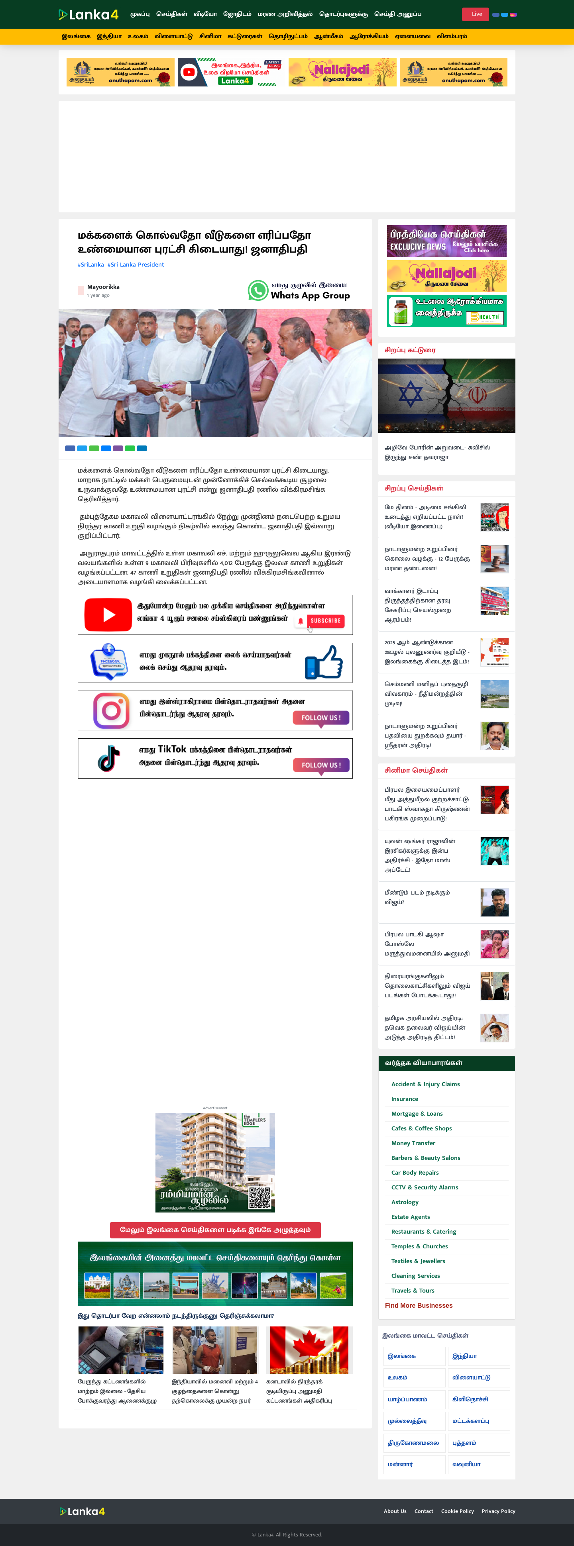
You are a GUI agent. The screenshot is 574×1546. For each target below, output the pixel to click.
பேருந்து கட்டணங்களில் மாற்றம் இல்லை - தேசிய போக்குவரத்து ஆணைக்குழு (117, 1397)
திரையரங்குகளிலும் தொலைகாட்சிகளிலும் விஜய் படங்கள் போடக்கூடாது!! (427, 992)
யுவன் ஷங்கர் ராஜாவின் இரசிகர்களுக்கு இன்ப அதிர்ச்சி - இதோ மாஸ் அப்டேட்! (420, 862)
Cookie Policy (457, 1511)
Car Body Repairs (412, 1179)
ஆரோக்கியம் (369, 36)
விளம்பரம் (452, 36)
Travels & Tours (409, 1297)
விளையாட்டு (174, 36)
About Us (395, 1511)
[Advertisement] (287, 162)
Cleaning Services (412, 1282)
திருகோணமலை (413, 1448)
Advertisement (215, 1113)
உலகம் (138, 36)
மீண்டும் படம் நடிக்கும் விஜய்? (417, 903)
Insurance (401, 1105)
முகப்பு (140, 14)
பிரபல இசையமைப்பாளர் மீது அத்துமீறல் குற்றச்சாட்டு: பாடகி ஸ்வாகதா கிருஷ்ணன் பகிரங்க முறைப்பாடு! (427, 810)
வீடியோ (205, 14)
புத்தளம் (464, 1448)
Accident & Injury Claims (422, 1090)
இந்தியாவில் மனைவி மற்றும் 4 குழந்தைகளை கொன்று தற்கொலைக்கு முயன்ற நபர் (215, 1397)
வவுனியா (466, 1470)
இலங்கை (76, 36)
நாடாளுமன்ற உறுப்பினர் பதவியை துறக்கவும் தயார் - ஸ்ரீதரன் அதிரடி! (425, 742)
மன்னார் (400, 1470)
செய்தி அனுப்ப (398, 14)
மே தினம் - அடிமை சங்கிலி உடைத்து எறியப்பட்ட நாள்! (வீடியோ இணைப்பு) (425, 523)
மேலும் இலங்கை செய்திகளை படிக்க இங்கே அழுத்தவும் (215, 1236)
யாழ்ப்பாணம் (407, 1405)
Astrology (402, 1208)
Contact (424, 1511)
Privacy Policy (498, 1511)
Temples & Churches (416, 1253)
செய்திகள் (171, 14)
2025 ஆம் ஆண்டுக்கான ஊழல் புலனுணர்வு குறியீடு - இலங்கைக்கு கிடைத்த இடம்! (427, 658)
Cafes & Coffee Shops (418, 1135)
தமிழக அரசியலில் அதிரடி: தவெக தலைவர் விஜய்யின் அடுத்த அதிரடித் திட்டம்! (425, 1034)
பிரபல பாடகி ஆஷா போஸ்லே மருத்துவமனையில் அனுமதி (427, 950)
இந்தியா (109, 36)
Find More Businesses (419, 1311)
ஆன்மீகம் (328, 36)
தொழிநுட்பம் (288, 36)
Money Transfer (410, 1149)
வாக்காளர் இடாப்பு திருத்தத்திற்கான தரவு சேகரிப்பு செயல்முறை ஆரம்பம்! (418, 612)
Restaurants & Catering (420, 1238)
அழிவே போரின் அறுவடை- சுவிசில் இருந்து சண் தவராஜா (437, 458)
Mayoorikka (103, 293)
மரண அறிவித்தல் (285, 14)
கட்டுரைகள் (245, 36)
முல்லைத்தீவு (407, 1427)
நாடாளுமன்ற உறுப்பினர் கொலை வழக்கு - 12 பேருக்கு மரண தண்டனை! (427, 565)
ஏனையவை (413, 36)
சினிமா (210, 36)
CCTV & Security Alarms (421, 1194)
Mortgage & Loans (414, 1120)
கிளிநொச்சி (470, 1405)
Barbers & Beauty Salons (422, 1164)
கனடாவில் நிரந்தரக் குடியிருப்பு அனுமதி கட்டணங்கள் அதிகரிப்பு (299, 1397)
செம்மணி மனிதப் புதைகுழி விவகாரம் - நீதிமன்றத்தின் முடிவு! (426, 700)
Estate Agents (407, 1223)
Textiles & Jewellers (415, 1267)
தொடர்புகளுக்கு (343, 14)
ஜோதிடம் (237, 14)
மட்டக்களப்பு (470, 1427)
